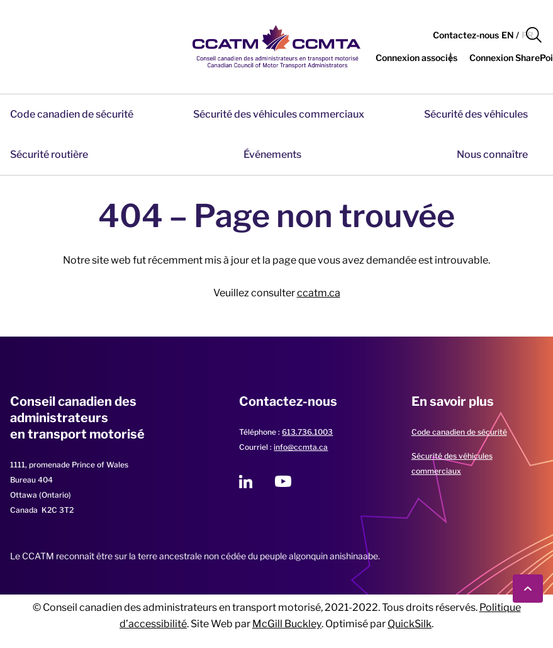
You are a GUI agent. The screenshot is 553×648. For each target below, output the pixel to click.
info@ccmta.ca (301, 447)
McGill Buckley (286, 624)
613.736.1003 (307, 432)
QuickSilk (410, 624)
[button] (534, 35)
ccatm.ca (318, 293)
